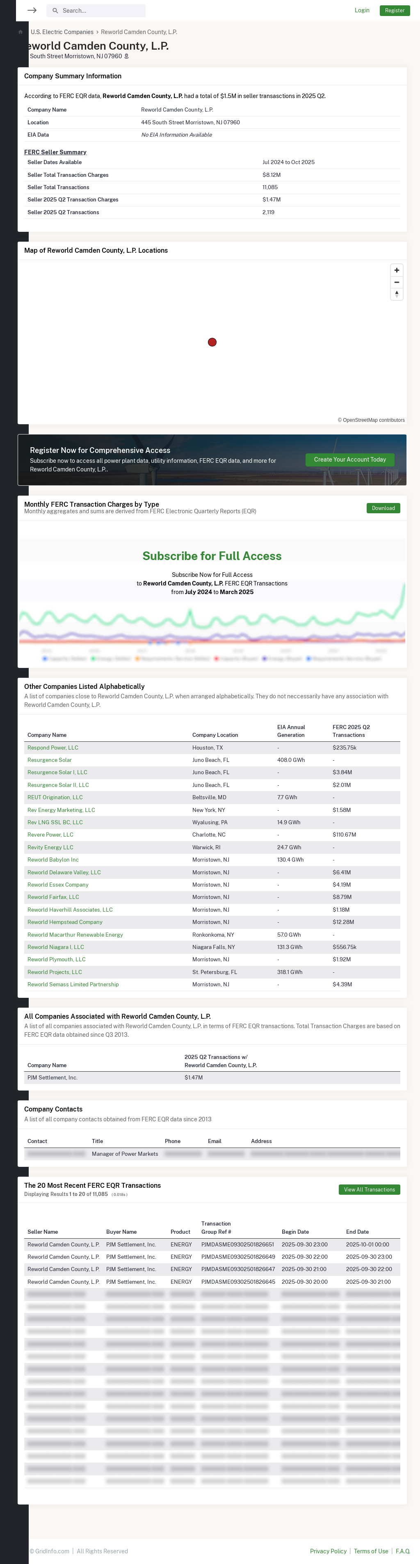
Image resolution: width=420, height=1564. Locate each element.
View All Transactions (369, 1190)
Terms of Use (371, 1551)
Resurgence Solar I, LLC (82, 772)
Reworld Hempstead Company (89, 922)
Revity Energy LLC (75, 847)
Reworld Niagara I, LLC (80, 947)
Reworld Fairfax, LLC (77, 897)
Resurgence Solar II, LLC (82, 785)
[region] (14, 777)
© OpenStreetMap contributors (371, 420)
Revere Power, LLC (75, 834)
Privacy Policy (328, 1551)
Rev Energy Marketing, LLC (85, 810)
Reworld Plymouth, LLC (81, 959)
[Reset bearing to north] (397, 294)
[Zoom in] (397, 270)
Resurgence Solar (74, 760)
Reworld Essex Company (82, 884)
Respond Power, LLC (77, 747)
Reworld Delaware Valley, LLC (88, 872)
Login (362, 10)
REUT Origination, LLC (79, 797)
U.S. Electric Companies (86, 32)
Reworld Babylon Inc (77, 859)
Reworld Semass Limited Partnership (97, 984)
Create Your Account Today (350, 459)
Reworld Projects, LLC (79, 972)
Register (395, 10)
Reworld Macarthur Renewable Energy (99, 934)
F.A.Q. (403, 1551)
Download (383, 508)
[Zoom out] (397, 282)
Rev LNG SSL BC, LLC (79, 822)
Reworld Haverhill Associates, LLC (94, 909)
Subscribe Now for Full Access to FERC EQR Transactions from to (224, 570)
